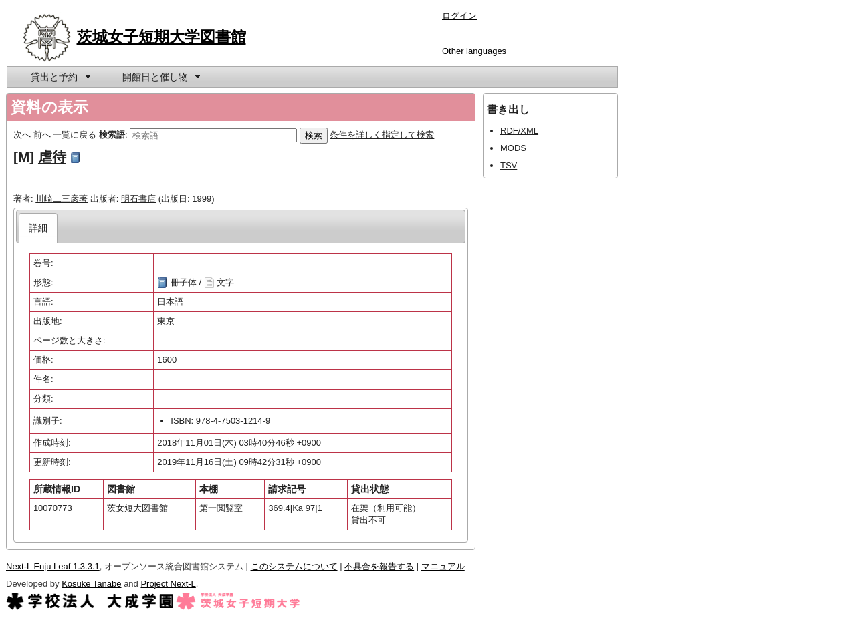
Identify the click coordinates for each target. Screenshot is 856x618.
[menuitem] (59, 77)
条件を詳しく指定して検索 (382, 135)
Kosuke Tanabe (91, 584)
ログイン (459, 16)
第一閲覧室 (221, 508)
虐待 (52, 156)
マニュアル (443, 566)
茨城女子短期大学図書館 (161, 36)
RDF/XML (519, 131)
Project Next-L (167, 584)
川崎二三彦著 (61, 199)
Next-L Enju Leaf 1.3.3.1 (53, 566)
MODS (513, 148)
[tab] (38, 228)
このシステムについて (294, 566)
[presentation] (38, 228)
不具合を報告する (379, 566)
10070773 (52, 508)
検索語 (112, 135)
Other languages (474, 51)
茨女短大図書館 (137, 508)
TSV (508, 165)
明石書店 (138, 199)
